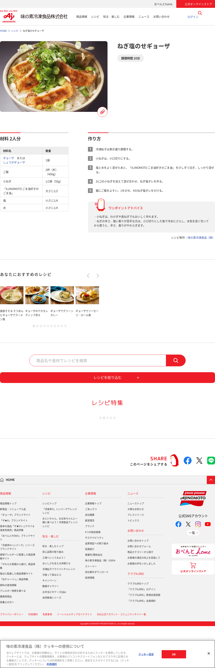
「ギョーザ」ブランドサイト (15, 556)
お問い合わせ (161, 16)
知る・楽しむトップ (53, 588)
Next (97, 276)
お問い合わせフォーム (139, 588)
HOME (10, 522)
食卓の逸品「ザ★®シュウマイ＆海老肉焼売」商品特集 (17, 570)
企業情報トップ (93, 545)
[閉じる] (208, 653)
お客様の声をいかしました (141, 605)
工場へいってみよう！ (54, 599)
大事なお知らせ (135, 551)
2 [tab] (37, 327)
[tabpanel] (11, 302)
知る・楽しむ (111, 16)
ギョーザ (8, 158)
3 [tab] (41, 327)
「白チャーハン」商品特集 (14, 621)
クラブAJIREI (135, 615)
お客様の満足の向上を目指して (143, 599)
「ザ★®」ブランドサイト (14, 562)
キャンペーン (49, 622)
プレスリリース (135, 556)
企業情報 (129, 16)
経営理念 (89, 562)
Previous (89, 276)
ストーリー (91, 608)
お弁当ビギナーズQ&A (54, 633)
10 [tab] (65, 327)
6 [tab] (51, 327)
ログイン (192, 16)
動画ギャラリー (50, 628)
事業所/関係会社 (93, 596)
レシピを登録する (102, 112)
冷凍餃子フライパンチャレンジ (58, 611)
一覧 (192, 574)
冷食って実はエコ (51, 616)
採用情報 (89, 619)
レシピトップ (49, 545)
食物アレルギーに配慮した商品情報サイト (17, 598)
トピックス (133, 562)
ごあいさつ (91, 551)
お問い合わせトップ (138, 582)
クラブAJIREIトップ (138, 625)
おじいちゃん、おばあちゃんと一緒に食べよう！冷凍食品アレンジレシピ (60, 564)
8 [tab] (58, 327)
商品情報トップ (8, 545)
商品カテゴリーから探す (140, 594)
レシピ (95, 16)
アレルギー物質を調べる (13, 633)
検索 (175, 361)
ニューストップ (135, 545)
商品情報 (81, 16)
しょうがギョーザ (14, 162)
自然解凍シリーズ (51, 639)
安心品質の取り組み (53, 594)
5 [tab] (48, 327)
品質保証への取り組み (96, 585)
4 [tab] (44, 327)
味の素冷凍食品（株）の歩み (100, 602)
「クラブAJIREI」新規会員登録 (143, 637)
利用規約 (52, 664)
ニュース (143, 16)
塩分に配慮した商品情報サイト (16, 615)
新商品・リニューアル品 (13, 551)
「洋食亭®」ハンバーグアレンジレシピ (59, 553)
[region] (107, 654)
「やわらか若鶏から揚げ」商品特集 (17, 608)
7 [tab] (55, 327)
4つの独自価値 (92, 574)
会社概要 (89, 556)
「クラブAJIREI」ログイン (141, 631)
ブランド (89, 568)
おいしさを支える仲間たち (56, 605)
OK (174, 654)
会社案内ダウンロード (96, 614)
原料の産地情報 (8, 627)
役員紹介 (89, 591)
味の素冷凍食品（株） (201, 237)
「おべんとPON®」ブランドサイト (17, 579)
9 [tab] (62, 327)
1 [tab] (34, 327)
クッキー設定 (146, 654)
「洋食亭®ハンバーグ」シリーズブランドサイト (17, 589)
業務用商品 (6, 638)
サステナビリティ (94, 579)
